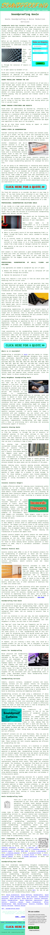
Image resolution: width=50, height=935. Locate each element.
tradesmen (20, 858)
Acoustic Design (16, 902)
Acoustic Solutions (41, 898)
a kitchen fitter (28, 854)
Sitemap (2, 922)
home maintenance (7, 854)
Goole (25, 354)
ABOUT (33, 10)
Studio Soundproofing (9, 900)
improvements (30, 840)
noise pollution (28, 884)
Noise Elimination (12, 895)
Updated (20, 922)
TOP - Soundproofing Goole (11, 908)
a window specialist (29, 856)
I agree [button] (30, 927)
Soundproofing (6, 126)
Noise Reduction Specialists (31, 900)
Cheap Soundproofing (17, 896)
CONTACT (39, 10)
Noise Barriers (15, 898)
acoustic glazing (8, 476)
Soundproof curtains (9, 734)
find (7, 865)
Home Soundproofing (20, 904)
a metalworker (41, 851)
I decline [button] (36, 927)
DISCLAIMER (45, 10)
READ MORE (41, 597)
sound (29, 56)
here (33, 890)
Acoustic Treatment (36, 904)
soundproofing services (21, 835)
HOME (25, 10)
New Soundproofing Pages (11, 922)
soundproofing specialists (16, 365)
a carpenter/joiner (34, 853)
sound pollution (15, 43)
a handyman (19, 849)
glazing (9, 444)
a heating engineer (13, 853)
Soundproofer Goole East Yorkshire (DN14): (16, 25)
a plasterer (36, 849)
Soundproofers (38, 895)
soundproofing (19, 29)
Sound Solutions (31, 896)
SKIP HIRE (24, 851)
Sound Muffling (26, 895)
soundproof (5, 74)
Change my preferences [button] (34, 930)
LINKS (28, 10)
